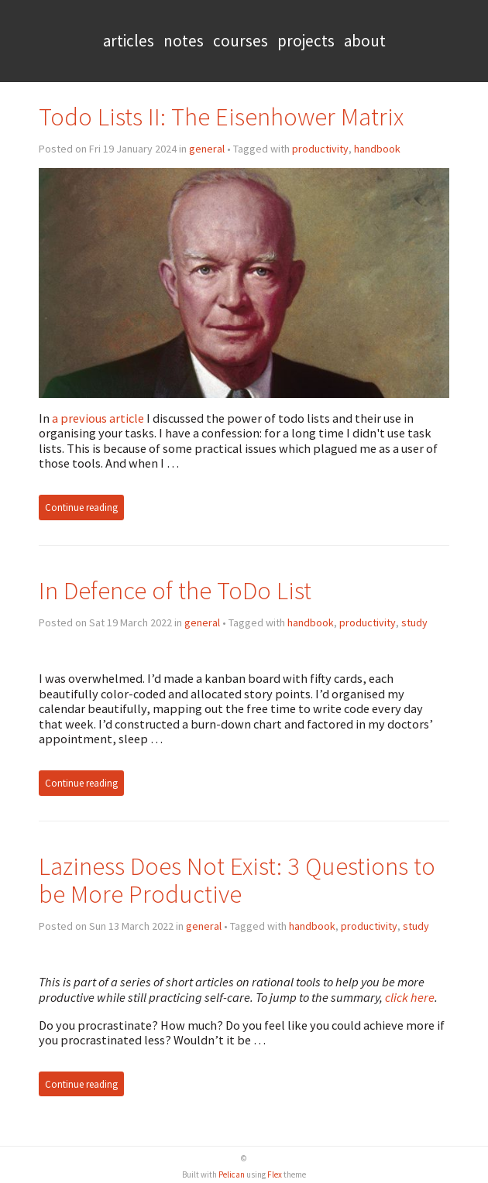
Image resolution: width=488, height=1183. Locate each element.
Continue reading (81, 507)
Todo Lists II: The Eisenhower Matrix (221, 116)
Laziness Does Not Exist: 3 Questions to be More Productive (237, 880)
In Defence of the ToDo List (175, 590)
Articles (128, 40)
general (207, 149)
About (365, 40)
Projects (306, 40)
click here (410, 997)
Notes (183, 40)
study (414, 622)
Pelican (231, 1174)
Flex (274, 1174)
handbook (377, 149)
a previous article (98, 418)
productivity (320, 149)
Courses (240, 40)
